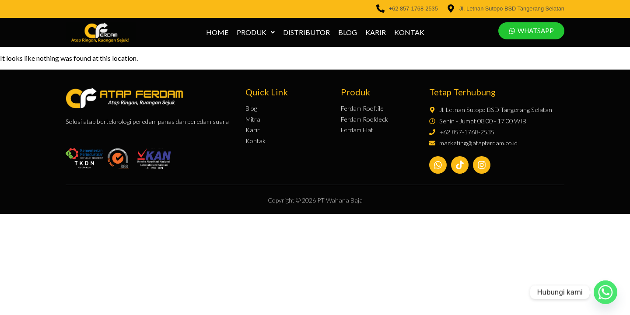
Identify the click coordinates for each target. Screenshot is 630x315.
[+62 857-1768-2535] (380, 9)
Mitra (252, 119)
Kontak (409, 32)
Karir (375, 32)
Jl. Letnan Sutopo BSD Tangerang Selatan (511, 8)
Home (217, 32)
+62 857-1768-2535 (413, 8)
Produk (256, 32)
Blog (347, 32)
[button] (256, 32)
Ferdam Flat (357, 130)
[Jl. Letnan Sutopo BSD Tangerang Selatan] (451, 9)
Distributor (306, 32)
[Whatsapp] (605, 292)
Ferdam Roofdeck (364, 119)
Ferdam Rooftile (362, 108)
